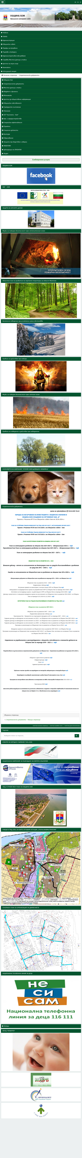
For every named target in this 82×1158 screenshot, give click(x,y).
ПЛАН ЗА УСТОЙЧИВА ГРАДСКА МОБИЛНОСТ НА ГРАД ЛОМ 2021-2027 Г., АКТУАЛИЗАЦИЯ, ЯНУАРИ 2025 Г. (41, 525)
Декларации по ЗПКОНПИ (12, 149)
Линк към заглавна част (56, 725)
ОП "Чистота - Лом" (11, 115)
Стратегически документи (29, 75)
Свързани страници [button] (11, 715)
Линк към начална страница (40, 725)
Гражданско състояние (12, 107)
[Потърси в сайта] (77, 735)
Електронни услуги (41, 160)
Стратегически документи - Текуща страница (23, 720)
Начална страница (9, 75)
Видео (6, 153)
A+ (75, 2)
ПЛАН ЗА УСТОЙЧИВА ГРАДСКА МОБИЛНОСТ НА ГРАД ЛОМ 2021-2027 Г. (41, 532)
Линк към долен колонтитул (72, 725)
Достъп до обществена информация (17, 99)
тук (71, 546)
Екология (7, 111)
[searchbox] (39, 735)
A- (78, 2)
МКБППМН (7, 146)
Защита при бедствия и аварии (15, 142)
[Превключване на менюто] (2, 2)
